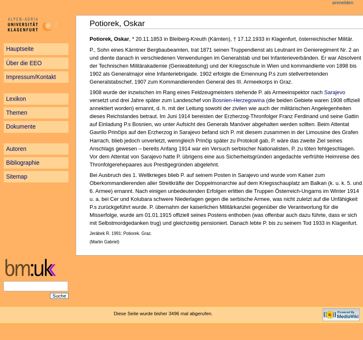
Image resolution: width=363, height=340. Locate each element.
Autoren (16, 149)
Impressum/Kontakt (31, 77)
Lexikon (16, 99)
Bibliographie (23, 163)
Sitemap (16, 177)
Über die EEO (24, 63)
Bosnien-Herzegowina (238, 100)
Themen (16, 113)
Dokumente (20, 127)
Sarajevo (334, 92)
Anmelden (342, 2)
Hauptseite (20, 49)
